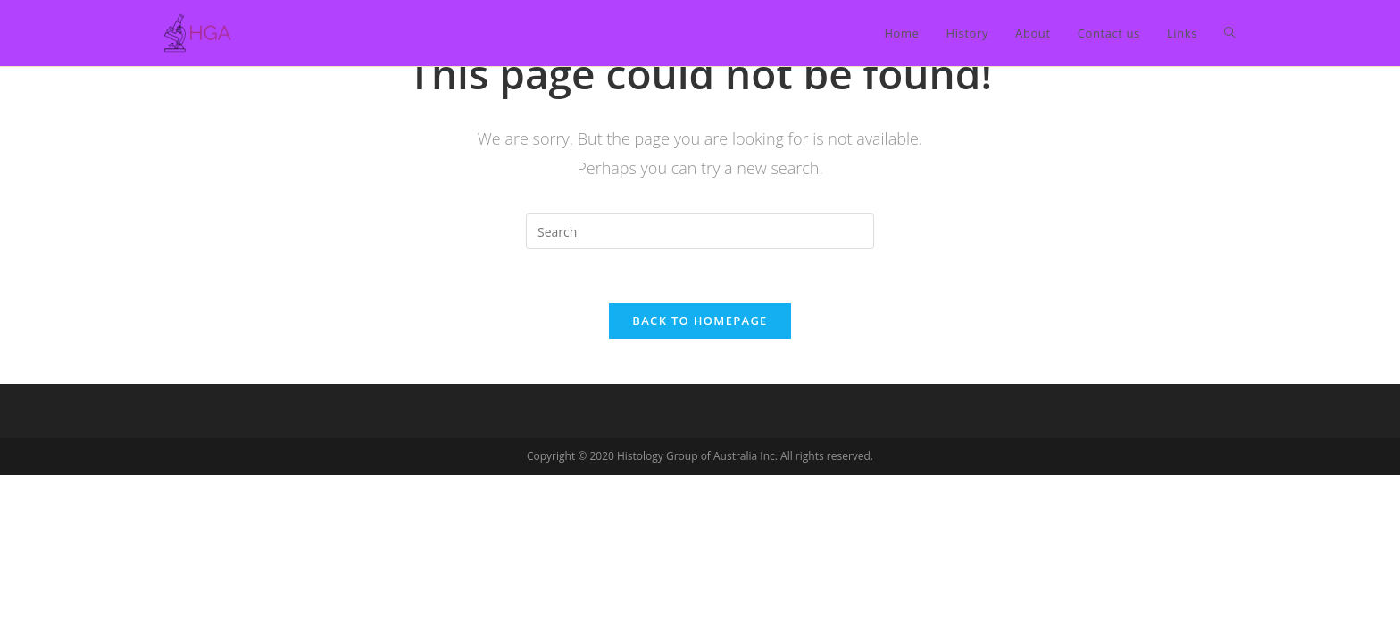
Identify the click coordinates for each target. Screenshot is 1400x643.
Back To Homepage (699, 321)
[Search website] (1230, 33)
